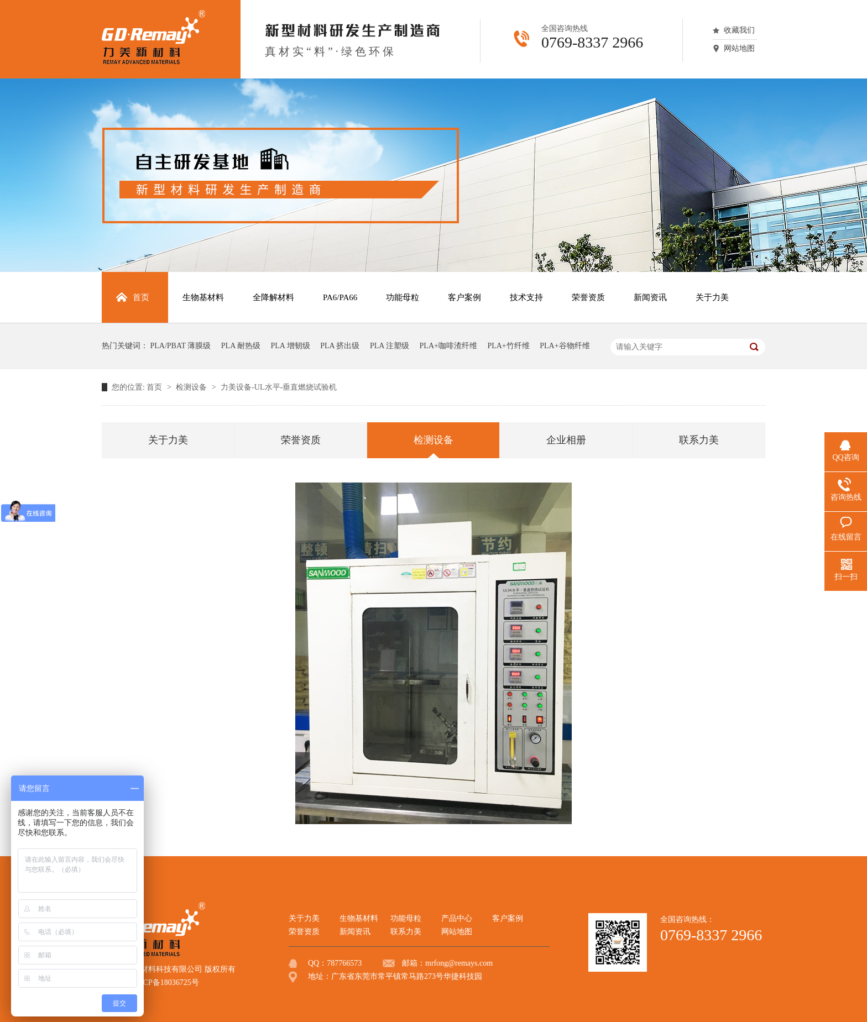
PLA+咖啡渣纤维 (448, 346)
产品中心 (456, 918)
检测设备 (192, 387)
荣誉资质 (301, 440)
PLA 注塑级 (389, 346)
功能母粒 (405, 918)
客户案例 (507, 918)
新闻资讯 (355, 931)
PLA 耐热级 (240, 346)
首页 (155, 387)
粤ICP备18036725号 (166, 982)
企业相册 (566, 440)
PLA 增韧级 (290, 346)
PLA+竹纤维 (508, 346)
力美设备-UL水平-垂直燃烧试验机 (279, 387)
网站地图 (739, 48)
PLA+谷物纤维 (564, 346)
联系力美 (699, 440)
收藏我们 (739, 30)
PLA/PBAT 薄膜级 (180, 346)
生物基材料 (359, 918)
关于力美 (168, 440)
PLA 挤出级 (339, 346)
